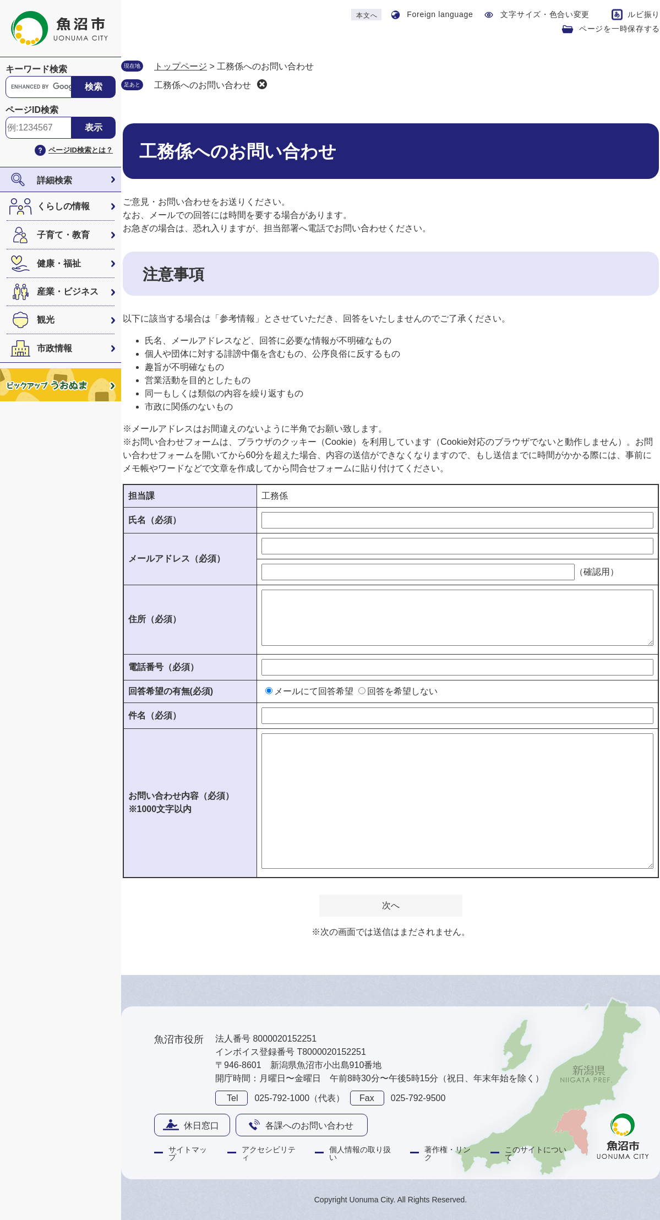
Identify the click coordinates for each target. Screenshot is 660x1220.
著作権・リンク (447, 1153)
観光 (45, 319)
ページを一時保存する (619, 28)
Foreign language (440, 14)
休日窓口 (201, 1125)
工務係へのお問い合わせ (202, 85)
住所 (154, 619)
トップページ (180, 66)
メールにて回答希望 (313, 691)
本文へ (366, 15)
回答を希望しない (402, 691)
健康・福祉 (59, 263)
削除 (262, 84)
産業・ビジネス (68, 291)
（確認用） (597, 571)
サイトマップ (187, 1153)
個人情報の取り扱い (360, 1153)
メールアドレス (176, 558)
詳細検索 (54, 180)
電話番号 (163, 667)
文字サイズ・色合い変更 (545, 14)
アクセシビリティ (269, 1153)
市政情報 (54, 348)
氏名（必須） (154, 520)
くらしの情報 (63, 206)
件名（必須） (154, 715)
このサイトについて (535, 1153)
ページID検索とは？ (80, 150)
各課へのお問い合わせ (309, 1125)
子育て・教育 (63, 234)
